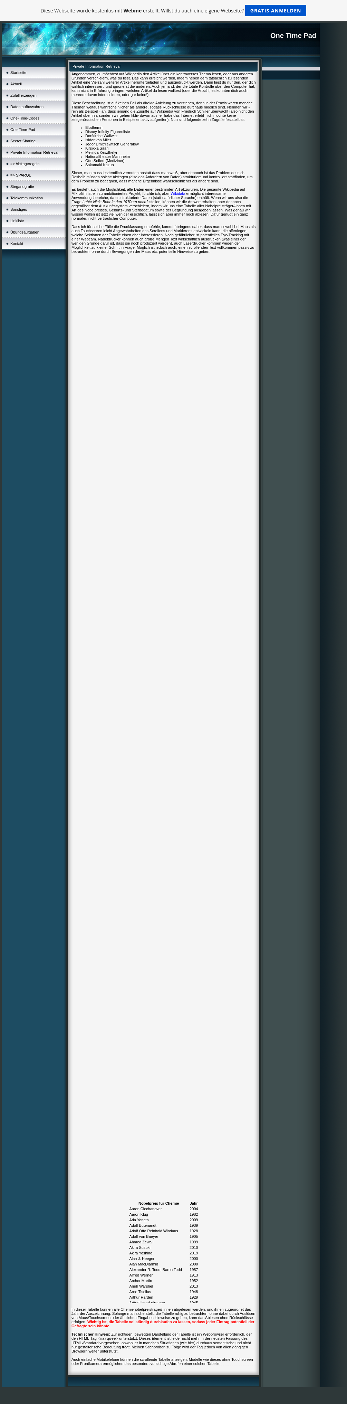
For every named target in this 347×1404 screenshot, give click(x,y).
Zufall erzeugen (23, 95)
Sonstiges (18, 209)
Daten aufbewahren (27, 107)
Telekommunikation (26, 198)
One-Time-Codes (24, 118)
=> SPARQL (20, 175)
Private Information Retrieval (34, 152)
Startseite (18, 72)
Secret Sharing (23, 141)
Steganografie (22, 186)
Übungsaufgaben (24, 232)
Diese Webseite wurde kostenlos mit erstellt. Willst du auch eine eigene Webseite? (174, 10)
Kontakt (16, 243)
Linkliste (17, 221)
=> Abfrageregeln (24, 164)
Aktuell (16, 84)
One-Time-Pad (22, 129)
